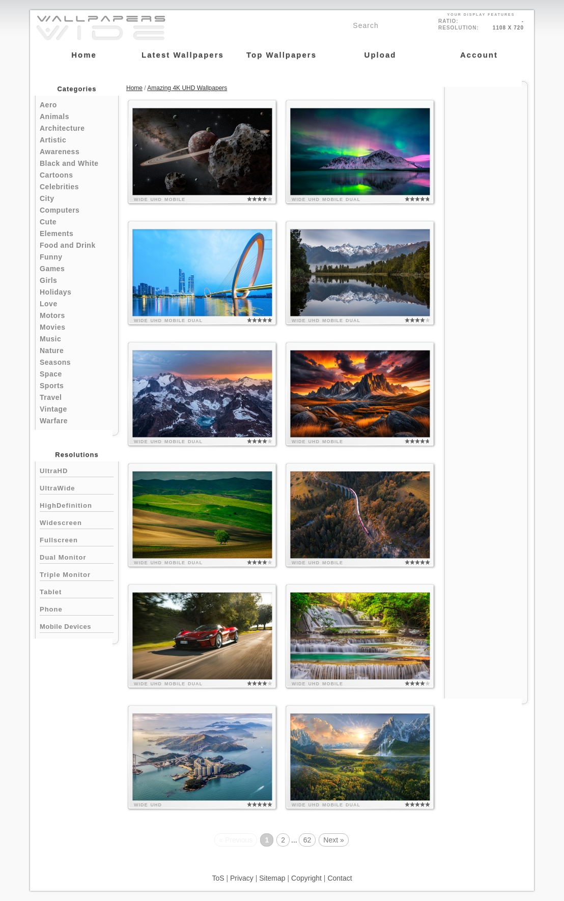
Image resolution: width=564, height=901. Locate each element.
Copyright (306, 878)
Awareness (59, 152)
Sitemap (272, 878)
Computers (59, 210)
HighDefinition (77, 504)
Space (51, 374)
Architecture (62, 128)
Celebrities (59, 187)
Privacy (241, 878)
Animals (54, 116)
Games (52, 269)
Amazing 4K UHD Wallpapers (187, 88)
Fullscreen (77, 539)
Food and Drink (68, 245)
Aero (48, 105)
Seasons (55, 362)
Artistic (53, 140)
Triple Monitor (77, 573)
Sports (52, 386)
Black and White (69, 163)
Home (134, 88)
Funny (51, 257)
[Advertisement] (486, 240)
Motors (52, 315)
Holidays (55, 292)
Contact (339, 878)
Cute (48, 222)
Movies (52, 327)
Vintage (53, 409)
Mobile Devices (65, 626)
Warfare (54, 421)
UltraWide (77, 487)
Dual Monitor (77, 556)
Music (50, 339)
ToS (218, 878)
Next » (333, 840)
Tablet (77, 591)
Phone (77, 608)
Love (49, 304)
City (47, 198)
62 (307, 840)
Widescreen (77, 522)
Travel (51, 397)
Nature (52, 350)
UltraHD (77, 470)
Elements (56, 233)
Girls (48, 280)
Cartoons (56, 175)
